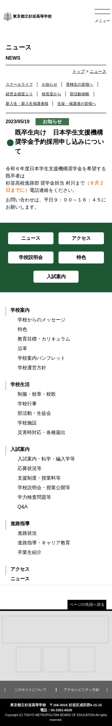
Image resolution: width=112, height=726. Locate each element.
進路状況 (27, 533)
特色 (22, 329)
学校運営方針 (32, 367)
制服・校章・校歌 (37, 394)
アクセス (20, 569)
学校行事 (27, 403)
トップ (78, 71)
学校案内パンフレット (41, 358)
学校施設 (27, 422)
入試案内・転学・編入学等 (46, 458)
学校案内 (20, 310)
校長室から (51, 94)
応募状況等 (30, 468)
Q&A (23, 506)
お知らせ (49, 84)
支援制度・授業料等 (39, 478)
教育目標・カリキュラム (44, 338)
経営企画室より (19, 94)
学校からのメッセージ (41, 319)
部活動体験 (79, 94)
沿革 (22, 348)
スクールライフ (19, 84)
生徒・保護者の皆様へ (76, 103)
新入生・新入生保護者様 (27, 103)
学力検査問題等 (34, 497)
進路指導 (20, 523)
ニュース (98, 71)
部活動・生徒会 (34, 413)
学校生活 (20, 384)
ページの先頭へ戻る (87, 604)
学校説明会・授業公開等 (44, 487)
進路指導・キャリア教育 (44, 542)
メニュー (102, 21)
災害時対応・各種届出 (41, 432)
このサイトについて (30, 690)
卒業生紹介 (30, 552)
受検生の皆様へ (79, 84)
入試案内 (20, 449)
